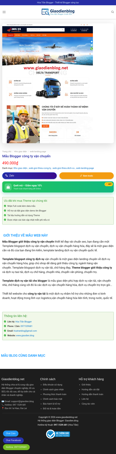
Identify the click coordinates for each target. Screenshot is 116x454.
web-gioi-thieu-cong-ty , (41, 168)
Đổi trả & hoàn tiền (52, 408)
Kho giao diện (20, 151)
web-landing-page (38, 151)
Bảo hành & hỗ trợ (51, 404)
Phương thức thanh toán (54, 394)
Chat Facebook (13, 440)
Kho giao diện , (21, 168)
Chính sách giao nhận (53, 389)
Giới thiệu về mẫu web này (25, 235)
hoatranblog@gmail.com (25, 331)
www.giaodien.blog (25, 335)
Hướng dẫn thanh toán (92, 394)
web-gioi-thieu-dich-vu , (64, 168)
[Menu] (4, 12)
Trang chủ (6, 151)
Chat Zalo (11, 433)
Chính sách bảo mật (52, 399)
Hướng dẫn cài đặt (90, 389)
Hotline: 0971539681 (16, 447)
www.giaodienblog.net (66, 417)
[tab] (25, 234)
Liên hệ (85, 399)
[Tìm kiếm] (112, 12)
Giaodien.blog (71, 420)
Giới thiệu (86, 384)
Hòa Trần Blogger (23, 321)
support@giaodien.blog (22, 401)
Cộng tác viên (88, 404)
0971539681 (26, 326)
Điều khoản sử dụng (52, 384)
